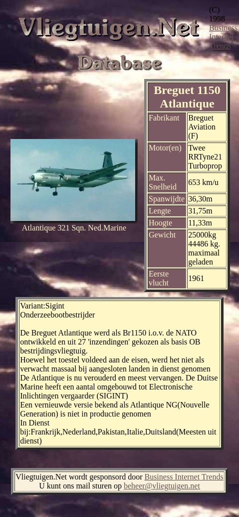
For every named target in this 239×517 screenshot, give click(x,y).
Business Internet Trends (223, 37)
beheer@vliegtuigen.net (162, 486)
